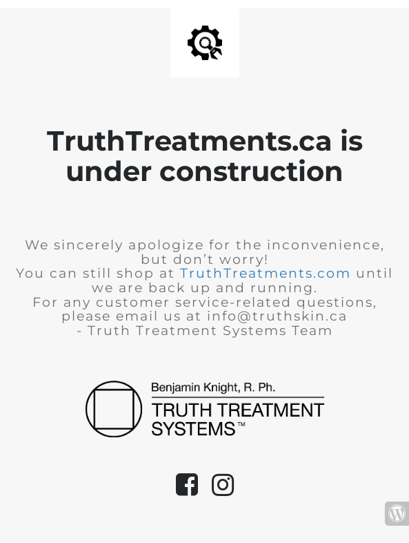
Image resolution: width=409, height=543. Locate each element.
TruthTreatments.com (265, 273)
